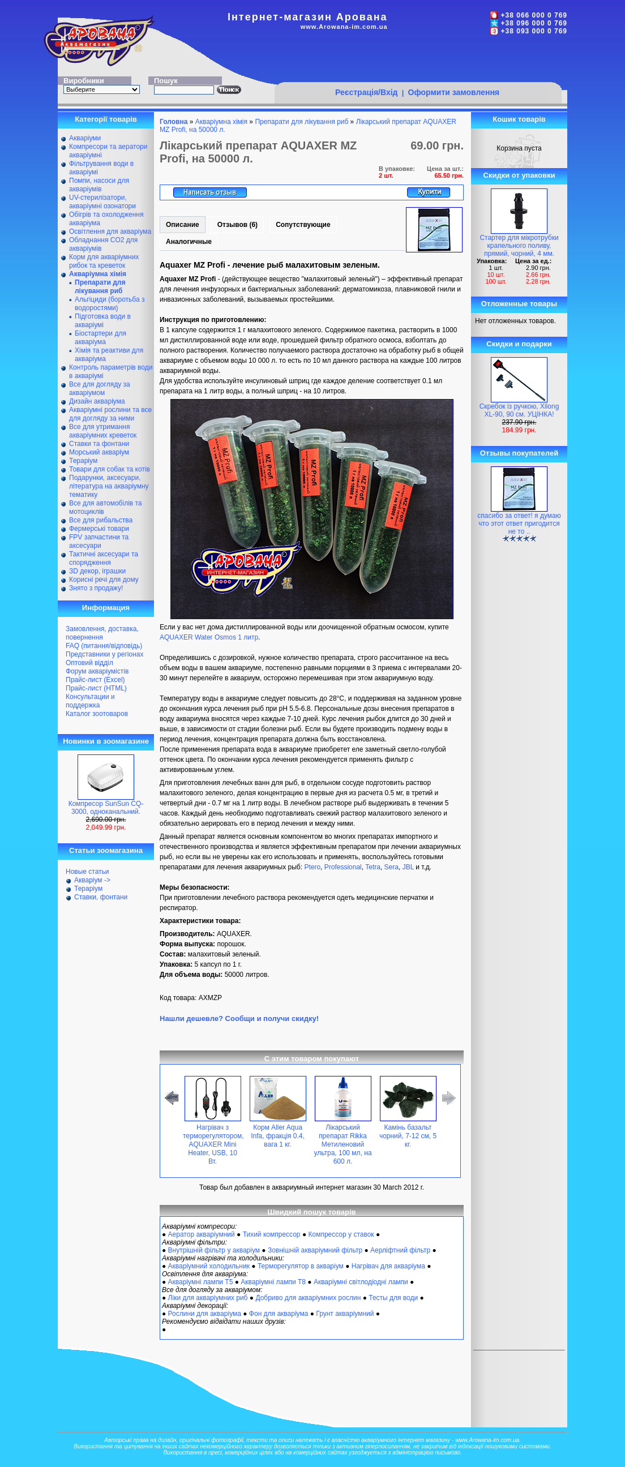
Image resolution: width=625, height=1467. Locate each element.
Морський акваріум (99, 452)
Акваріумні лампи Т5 (200, 1282)
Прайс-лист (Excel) (95, 680)
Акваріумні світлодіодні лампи (361, 1282)
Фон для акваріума (279, 1314)
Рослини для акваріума (204, 1314)
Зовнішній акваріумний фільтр (315, 1250)
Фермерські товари (99, 529)
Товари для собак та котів (109, 469)
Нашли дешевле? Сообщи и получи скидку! (239, 1018)
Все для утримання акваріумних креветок (102, 431)
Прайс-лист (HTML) (96, 688)
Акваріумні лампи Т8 (273, 1282)
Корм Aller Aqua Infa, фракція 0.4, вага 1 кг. (278, 1135)
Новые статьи (87, 872)
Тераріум (83, 461)
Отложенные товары (519, 303)
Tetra (372, 867)
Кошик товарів (519, 119)
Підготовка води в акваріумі (103, 320)
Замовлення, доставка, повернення (102, 633)
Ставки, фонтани (100, 897)
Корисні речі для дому (104, 580)
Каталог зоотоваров (97, 714)
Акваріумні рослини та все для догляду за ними (110, 414)
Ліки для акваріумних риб (208, 1298)
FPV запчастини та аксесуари (99, 541)
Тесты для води (393, 1298)
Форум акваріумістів (97, 671)
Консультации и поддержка (90, 701)
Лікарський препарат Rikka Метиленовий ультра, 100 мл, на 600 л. (342, 1144)
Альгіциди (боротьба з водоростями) (109, 303)
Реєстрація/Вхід (366, 92)
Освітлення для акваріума (110, 231)
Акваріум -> (92, 880)
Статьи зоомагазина (106, 850)
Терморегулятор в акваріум (301, 1266)
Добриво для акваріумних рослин (308, 1298)
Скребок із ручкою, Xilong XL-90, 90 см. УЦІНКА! (519, 410)
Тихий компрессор (272, 1234)
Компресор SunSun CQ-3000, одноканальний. (106, 808)
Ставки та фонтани (99, 444)
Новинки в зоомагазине (106, 741)
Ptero (312, 867)
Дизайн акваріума (97, 401)
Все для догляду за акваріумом (99, 388)
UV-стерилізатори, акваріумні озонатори (102, 202)
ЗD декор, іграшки (97, 571)
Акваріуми (85, 138)
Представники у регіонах (104, 654)
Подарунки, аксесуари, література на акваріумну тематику (109, 486)
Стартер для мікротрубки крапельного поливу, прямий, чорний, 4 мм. (519, 246)
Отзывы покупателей (519, 453)
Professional (343, 867)
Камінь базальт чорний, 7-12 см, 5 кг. (407, 1135)
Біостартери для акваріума (100, 337)
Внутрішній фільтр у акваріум (214, 1250)
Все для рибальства (100, 520)
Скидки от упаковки (519, 175)
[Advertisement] (417, 61)
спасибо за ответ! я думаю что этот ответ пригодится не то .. (518, 523)
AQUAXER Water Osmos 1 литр (209, 637)
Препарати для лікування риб (301, 122)
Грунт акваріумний (345, 1314)
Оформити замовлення (453, 92)
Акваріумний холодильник (209, 1266)
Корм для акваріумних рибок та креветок (104, 261)
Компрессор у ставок (341, 1234)
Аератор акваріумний (201, 1234)
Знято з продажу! (96, 588)
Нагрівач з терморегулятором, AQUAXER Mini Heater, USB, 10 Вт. (213, 1144)
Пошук (166, 80)
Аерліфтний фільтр (400, 1250)
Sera (391, 867)
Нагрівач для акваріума (388, 1266)
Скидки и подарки (518, 344)
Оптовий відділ (89, 663)
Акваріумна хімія (221, 122)
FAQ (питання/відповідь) (104, 646)
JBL (408, 867)
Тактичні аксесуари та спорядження (103, 558)
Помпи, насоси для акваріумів (99, 185)
